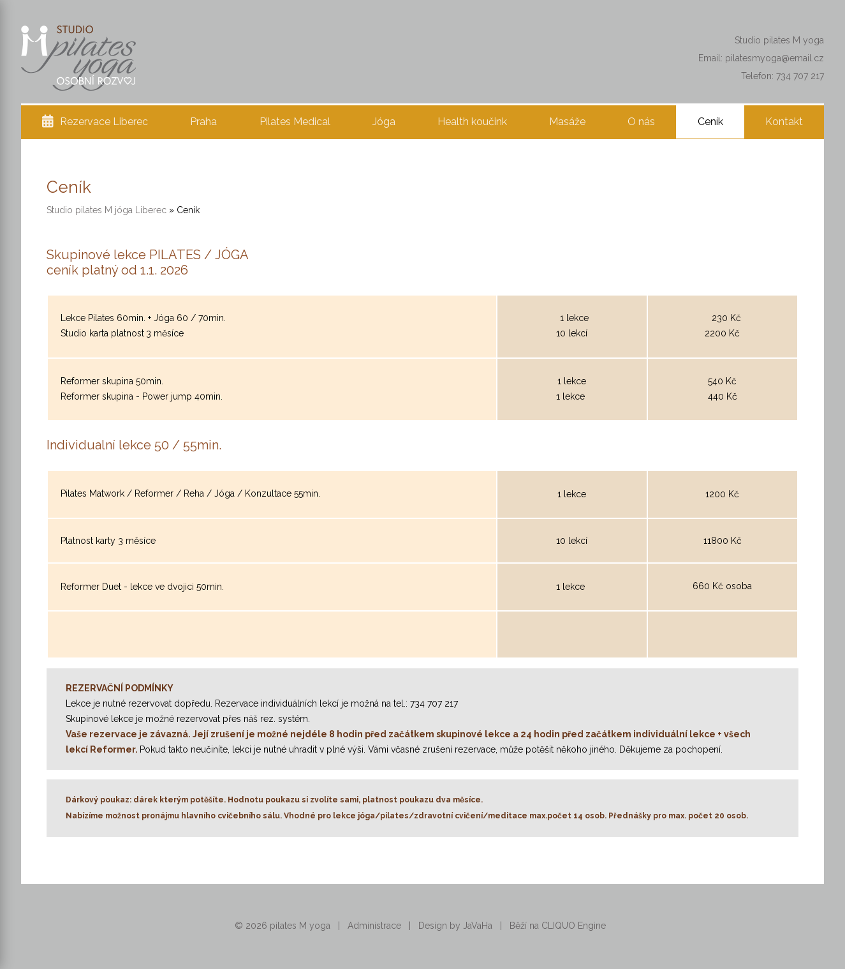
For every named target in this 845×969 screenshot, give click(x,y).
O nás (641, 122)
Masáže (567, 122)
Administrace (374, 925)
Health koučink (472, 122)
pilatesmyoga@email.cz (774, 58)
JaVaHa (477, 925)
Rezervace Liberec (104, 122)
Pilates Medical (295, 122)
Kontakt (784, 122)
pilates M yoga (300, 925)
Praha (203, 122)
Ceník (710, 122)
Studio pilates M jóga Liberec (106, 210)
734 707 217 (800, 76)
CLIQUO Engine (573, 925)
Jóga (383, 122)
